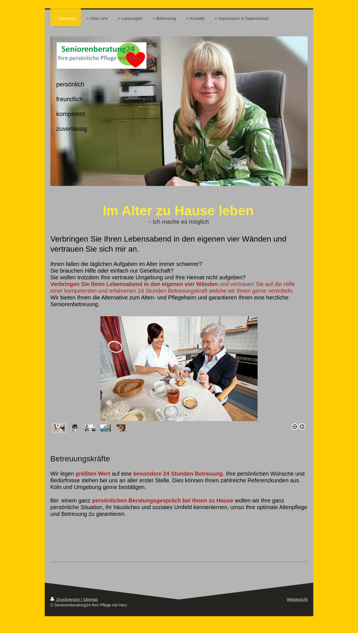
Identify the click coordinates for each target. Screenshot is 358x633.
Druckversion (65, 599)
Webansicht (297, 599)
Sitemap (90, 599)
